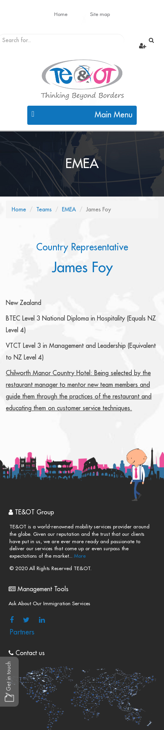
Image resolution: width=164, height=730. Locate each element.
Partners (22, 632)
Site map (100, 14)
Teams (44, 209)
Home (60, 14)
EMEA (69, 209)
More (79, 555)
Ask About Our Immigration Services (49, 603)
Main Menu (82, 114)
